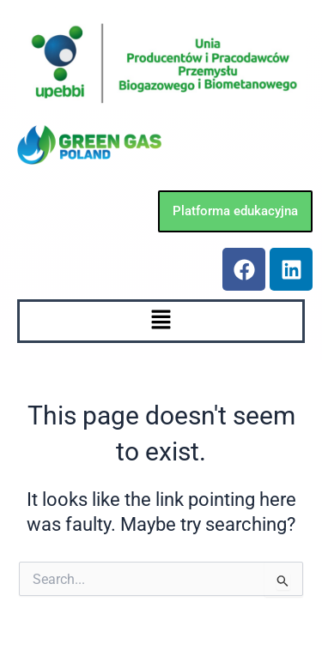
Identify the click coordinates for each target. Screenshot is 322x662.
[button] (160, 321)
